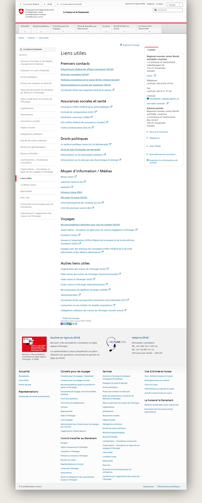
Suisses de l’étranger (70, 468)
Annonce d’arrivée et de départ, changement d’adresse (117, 377)
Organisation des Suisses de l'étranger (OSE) (85, 269)
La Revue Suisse (109, 457)
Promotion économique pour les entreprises (117, 470)
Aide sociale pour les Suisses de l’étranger (121, 403)
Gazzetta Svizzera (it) (73, 182)
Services (106, 29)
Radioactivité (66, 411)
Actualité (25, 29)
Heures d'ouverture (158, 132)
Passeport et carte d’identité (115, 383)
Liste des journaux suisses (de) (77, 208)
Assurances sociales (111, 415)
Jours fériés (155, 146)
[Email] (76, 323)
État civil (106, 465)
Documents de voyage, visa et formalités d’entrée (78, 392)
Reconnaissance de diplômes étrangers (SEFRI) (85, 289)
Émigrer (64, 443)
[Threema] (70, 323)
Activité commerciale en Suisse (158, 393)
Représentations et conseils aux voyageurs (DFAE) (86, 84)
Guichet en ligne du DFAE (65, 337)
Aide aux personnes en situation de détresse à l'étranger (118, 397)
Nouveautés (24, 376)
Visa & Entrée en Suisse (124, 29)
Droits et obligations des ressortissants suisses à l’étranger (77, 478)
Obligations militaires (112, 424)
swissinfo (67, 187)
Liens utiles (108, 452)
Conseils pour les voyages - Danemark (77, 376)
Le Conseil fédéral (31, 4)
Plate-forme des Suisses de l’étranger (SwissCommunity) (91, 274)
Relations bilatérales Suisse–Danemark (162, 405)
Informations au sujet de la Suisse (159, 389)
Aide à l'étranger (68, 415)
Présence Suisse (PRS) (71, 192)
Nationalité (108, 461)
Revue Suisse (68, 176)
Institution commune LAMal (77, 117)
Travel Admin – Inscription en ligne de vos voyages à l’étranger (121, 446)
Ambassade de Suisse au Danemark (34, 396)
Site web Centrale (157, 103)
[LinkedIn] (67, 323)
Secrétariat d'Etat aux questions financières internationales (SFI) (95, 300)
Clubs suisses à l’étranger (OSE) (78, 279)
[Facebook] (62, 323)
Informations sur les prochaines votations (83, 154)
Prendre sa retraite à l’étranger (74, 456)
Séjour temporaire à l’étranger (74, 447)
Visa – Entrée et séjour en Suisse (158, 376)
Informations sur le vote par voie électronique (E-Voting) (91, 160)
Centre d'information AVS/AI (77, 127)
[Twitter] (64, 323)
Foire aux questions (69, 399)
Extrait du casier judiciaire (114, 428)
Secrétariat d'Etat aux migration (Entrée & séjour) (87, 90)
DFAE (49, 4)
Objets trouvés (109, 420)
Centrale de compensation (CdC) (79, 112)
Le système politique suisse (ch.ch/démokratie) (86, 144)
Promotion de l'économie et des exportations (159, 410)
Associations (66, 473)
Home (21, 38)
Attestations (108, 411)
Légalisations (108, 407)
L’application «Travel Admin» (73, 431)
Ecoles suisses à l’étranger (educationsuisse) (84, 284)
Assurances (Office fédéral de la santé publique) (86, 106)
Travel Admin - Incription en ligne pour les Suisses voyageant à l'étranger (99, 229)
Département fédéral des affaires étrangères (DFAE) (87, 69)
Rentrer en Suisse (68, 460)
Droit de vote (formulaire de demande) (80, 149)
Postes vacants (25, 385)
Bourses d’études (110, 437)
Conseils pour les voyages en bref (75, 380)
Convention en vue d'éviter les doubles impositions (88, 305)
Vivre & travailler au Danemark (88, 29)
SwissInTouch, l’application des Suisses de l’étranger (121, 477)
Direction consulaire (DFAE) (75, 74)
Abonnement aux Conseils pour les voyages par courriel (80, 425)
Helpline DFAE (140, 337)
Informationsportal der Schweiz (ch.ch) (82, 202)
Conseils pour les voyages (63, 29)
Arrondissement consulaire (162, 154)
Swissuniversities (71, 295)
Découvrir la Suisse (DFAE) (74, 197)
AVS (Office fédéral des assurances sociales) (84, 122)
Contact (150, 49)
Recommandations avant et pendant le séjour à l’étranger (78, 386)
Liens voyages (67, 420)
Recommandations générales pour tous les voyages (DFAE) (90, 224)
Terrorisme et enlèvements (72, 403)
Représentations (40, 29)
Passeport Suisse (70, 235)
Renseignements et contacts (157, 380)
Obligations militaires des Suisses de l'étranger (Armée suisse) (93, 310)
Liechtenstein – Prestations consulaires (120, 441)
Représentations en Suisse (72, 464)
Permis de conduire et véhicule (116, 391)
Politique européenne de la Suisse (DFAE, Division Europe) (90, 79)
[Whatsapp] (73, 323)
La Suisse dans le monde (71, 4)
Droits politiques (110, 387)
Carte (151, 75)
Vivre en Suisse (151, 385)
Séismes (64, 407)
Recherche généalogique (114, 433)
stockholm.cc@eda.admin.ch (164, 98)
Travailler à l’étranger (70, 451)
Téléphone (154, 138)
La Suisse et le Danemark (149, 29)
